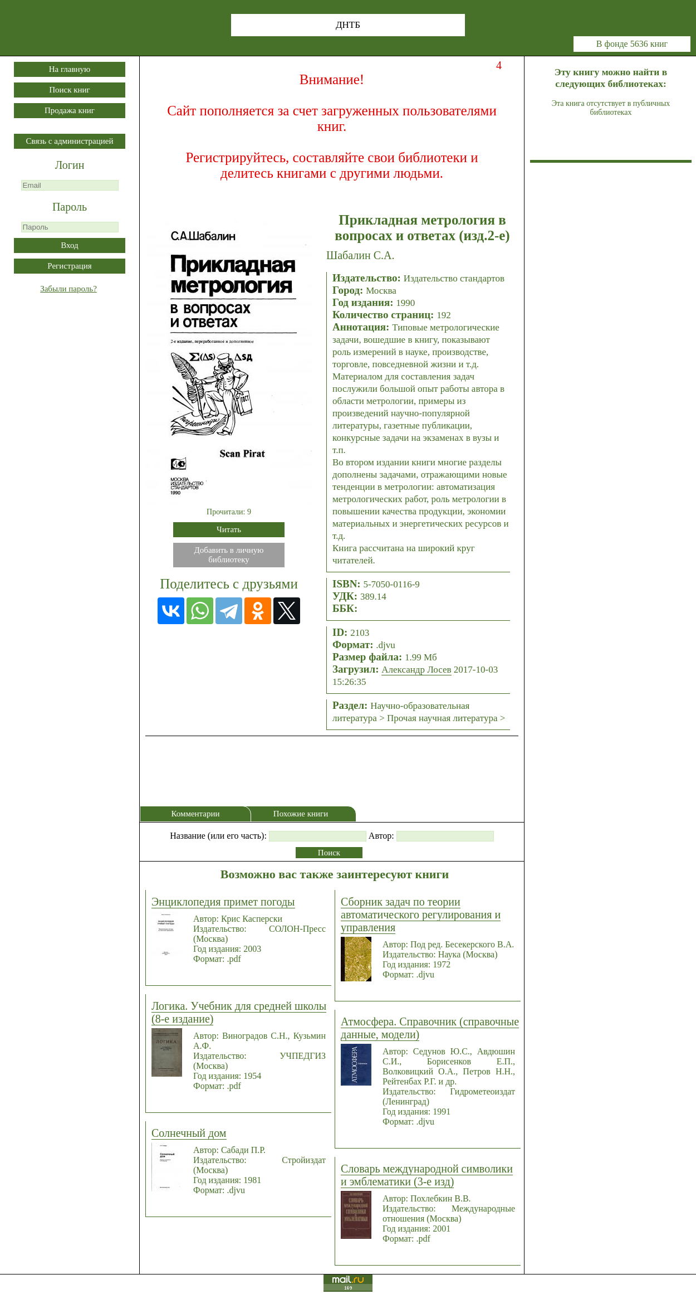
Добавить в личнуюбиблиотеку (229, 555)
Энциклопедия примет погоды (223, 902)
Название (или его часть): (218, 835)
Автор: (381, 835)
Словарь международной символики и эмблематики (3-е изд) (427, 1175)
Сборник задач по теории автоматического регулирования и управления (421, 914)
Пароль (69, 207)
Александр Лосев (416, 669)
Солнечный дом (189, 1133)
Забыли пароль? (68, 288)
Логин (70, 165)
